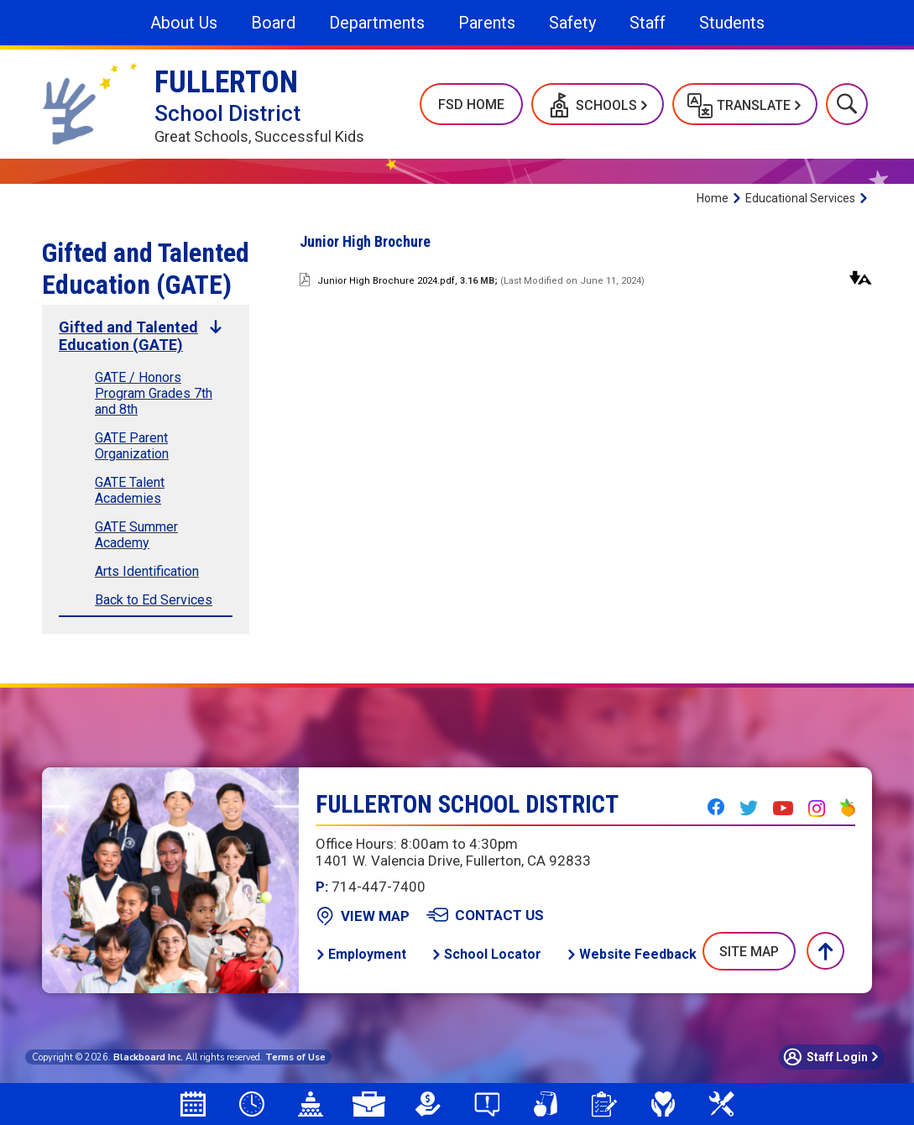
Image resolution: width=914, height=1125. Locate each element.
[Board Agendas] (310, 1104)
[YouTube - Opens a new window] (783, 808)
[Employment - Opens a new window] (361, 954)
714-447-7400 (371, 886)
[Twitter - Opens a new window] (748, 807)
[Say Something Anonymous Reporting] (486, 1104)
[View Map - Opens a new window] (363, 916)
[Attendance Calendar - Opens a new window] (193, 1104)
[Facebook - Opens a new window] (716, 806)
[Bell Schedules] (251, 1104)
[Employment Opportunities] (369, 1104)
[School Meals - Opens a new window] (545, 1104)
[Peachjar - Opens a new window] (847, 807)
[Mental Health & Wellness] (663, 1104)
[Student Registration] (604, 1104)
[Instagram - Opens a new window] (816, 808)
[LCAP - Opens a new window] (428, 1104)
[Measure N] (721, 1104)
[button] (597, 104)
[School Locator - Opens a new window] (486, 954)
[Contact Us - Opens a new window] (485, 915)
